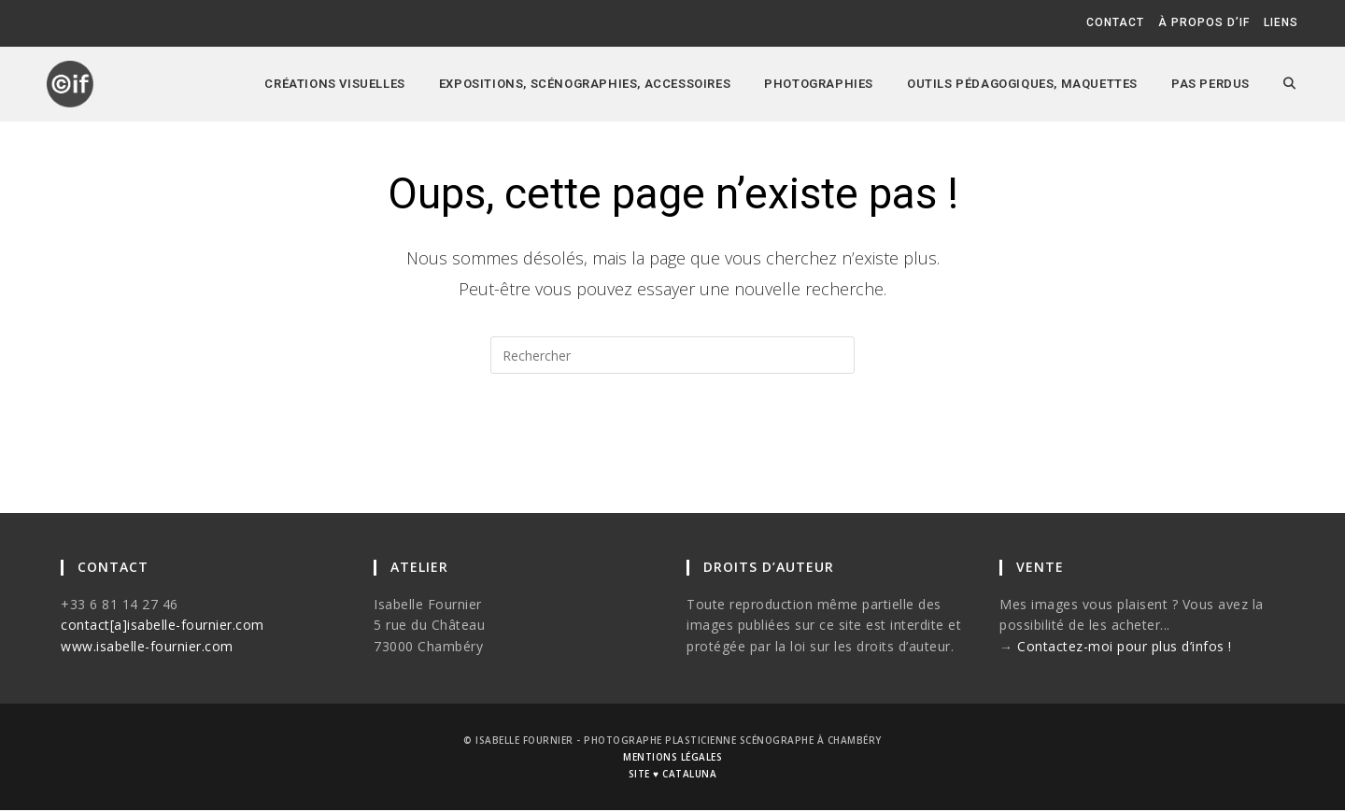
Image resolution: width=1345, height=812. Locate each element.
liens (1281, 22)
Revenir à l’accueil (673, 448)
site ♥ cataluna (672, 775)
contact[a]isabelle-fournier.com (162, 626)
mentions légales (672, 758)
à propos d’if (1204, 22)
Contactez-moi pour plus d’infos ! (1124, 648)
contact (1115, 22)
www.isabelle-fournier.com (147, 648)
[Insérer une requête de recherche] (672, 355)
